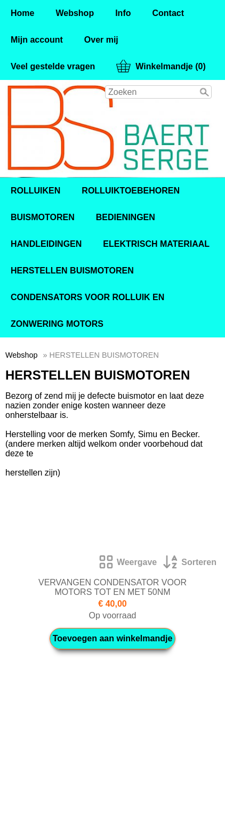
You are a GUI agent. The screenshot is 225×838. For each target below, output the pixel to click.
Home (22, 13)
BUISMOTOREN (43, 217)
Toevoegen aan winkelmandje (113, 638)
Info (123, 13)
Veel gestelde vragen (53, 66)
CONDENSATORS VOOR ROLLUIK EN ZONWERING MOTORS (87, 310)
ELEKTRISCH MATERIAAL (156, 243)
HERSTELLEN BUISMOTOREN (72, 270)
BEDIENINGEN (125, 217)
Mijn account (37, 39)
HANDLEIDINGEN (46, 243)
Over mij (101, 39)
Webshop (74, 13)
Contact (168, 13)
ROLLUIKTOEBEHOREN (131, 190)
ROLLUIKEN (35, 190)
